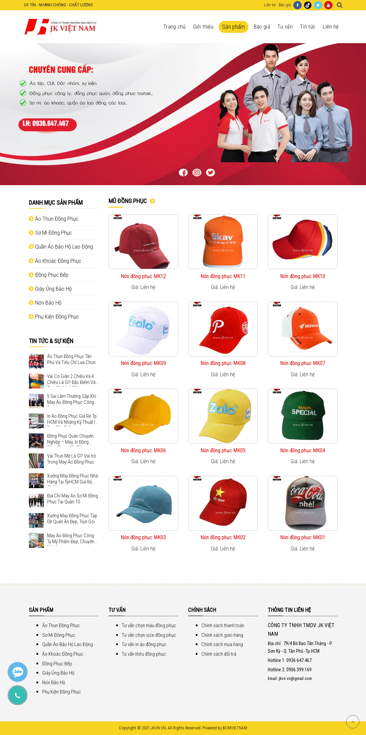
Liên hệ (269, 5)
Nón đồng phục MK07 (302, 363)
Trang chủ (174, 27)
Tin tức (308, 27)
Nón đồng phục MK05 (223, 450)
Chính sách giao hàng (222, 635)
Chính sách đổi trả (218, 654)
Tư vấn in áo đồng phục (144, 644)
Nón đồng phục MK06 (143, 450)
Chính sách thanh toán (222, 625)
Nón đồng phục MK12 (143, 276)
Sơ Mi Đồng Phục (50, 232)
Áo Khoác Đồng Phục (55, 260)
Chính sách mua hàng (222, 644)
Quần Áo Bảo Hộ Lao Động (61, 246)
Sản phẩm (233, 27)
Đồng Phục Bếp (48, 274)
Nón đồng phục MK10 (302, 276)
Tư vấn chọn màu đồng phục (149, 625)
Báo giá (285, 5)
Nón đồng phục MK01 (302, 537)
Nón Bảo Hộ (45, 302)
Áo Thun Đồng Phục (53, 218)
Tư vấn (285, 27)
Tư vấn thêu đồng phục (144, 654)
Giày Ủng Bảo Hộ (50, 288)
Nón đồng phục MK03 (143, 537)
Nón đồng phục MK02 (223, 537)
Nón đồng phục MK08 (223, 363)
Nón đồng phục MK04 (302, 450)
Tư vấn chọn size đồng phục (149, 635)
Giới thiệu (203, 27)
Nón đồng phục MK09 (143, 363)
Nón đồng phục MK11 (223, 276)
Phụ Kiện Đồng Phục (54, 316)
